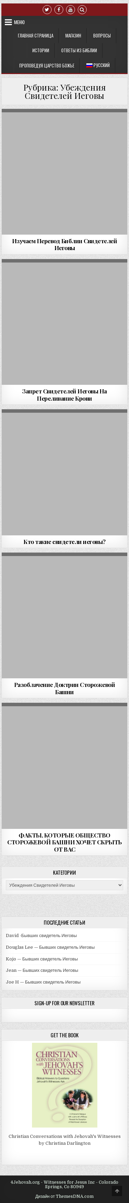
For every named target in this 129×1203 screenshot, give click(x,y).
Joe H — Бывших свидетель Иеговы (43, 982)
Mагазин (73, 35)
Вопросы (102, 35)
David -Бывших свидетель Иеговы (41, 935)
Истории (40, 50)
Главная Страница (35, 35)
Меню (19, 22)
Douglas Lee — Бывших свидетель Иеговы (50, 947)
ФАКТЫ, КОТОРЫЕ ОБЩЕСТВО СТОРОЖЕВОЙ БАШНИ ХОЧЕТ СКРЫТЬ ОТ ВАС (64, 842)
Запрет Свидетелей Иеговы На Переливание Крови (64, 394)
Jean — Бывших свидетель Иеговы (42, 970)
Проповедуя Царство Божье (46, 65)
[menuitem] (98, 65)
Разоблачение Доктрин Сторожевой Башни (64, 688)
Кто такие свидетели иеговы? (64, 541)
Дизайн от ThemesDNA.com (64, 1196)
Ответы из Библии (79, 50)
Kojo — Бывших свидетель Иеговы (42, 959)
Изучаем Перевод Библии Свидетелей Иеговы (64, 244)
